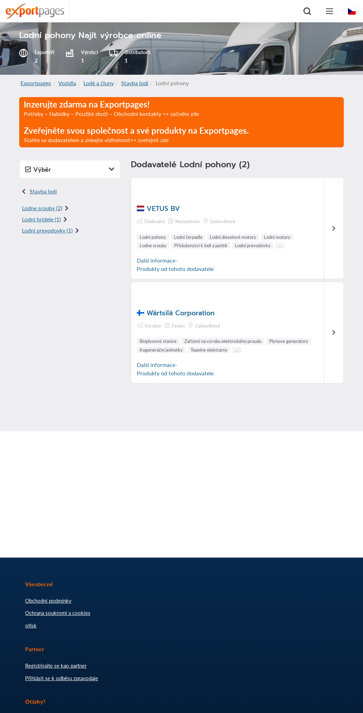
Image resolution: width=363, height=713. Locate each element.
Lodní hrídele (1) (41, 219)
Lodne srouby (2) (42, 208)
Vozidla (67, 83)
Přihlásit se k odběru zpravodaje (61, 678)
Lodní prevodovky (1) (47, 230)
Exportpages (36, 83)
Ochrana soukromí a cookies (57, 613)
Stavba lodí (134, 83)
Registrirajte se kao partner (56, 665)
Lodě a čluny (98, 83)
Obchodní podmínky (48, 600)
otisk (31, 625)
